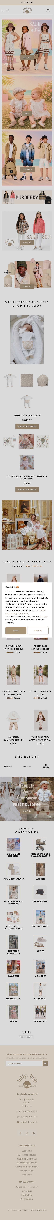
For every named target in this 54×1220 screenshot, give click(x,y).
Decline (38, 630)
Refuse (44, 616)
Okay (16, 630)
